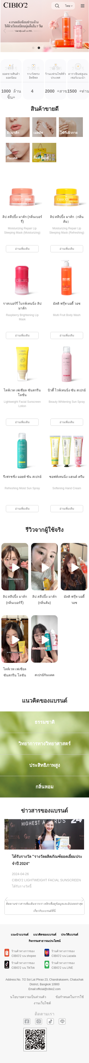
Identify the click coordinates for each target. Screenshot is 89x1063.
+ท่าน (78, 76)
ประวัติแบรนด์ (69, 934)
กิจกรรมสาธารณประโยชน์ (45, 941)
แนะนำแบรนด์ (19, 934)
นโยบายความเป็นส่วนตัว (28, 997)
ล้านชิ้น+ (11, 79)
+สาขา (55, 76)
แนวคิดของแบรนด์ (44, 934)
